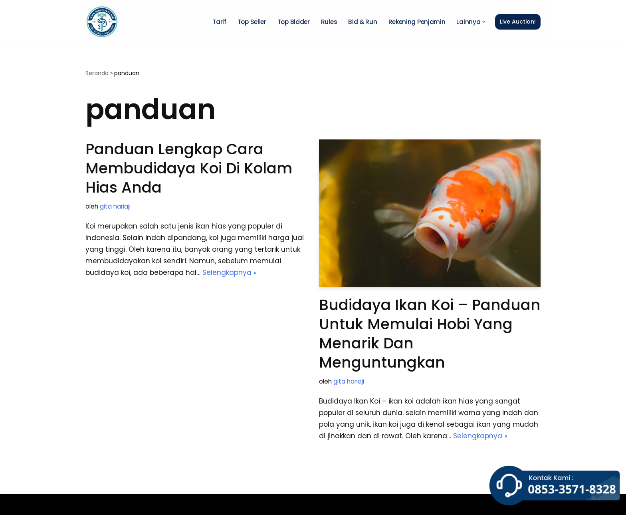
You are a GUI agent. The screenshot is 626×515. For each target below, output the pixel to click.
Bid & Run (362, 22)
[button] (483, 22)
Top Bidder (293, 22)
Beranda (97, 73)
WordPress (194, 504)
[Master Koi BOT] (102, 21)
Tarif (219, 22)
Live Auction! (518, 22)
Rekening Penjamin (417, 22)
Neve (94, 504)
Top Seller (252, 22)
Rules (329, 22)
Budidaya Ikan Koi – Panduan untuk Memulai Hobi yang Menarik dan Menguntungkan (430, 333)
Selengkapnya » (229, 272)
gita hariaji (115, 206)
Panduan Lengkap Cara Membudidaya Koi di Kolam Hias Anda (188, 168)
